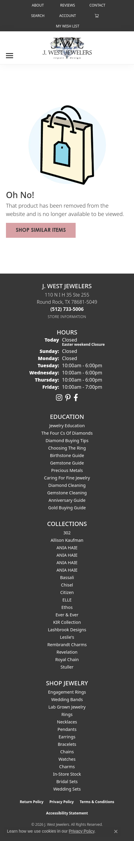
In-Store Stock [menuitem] (67, 774)
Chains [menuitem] (67, 751)
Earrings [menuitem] (67, 737)
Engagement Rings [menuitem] (67, 692)
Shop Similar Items (41, 230)
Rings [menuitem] (66, 714)
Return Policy (31, 801)
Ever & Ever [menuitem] (67, 615)
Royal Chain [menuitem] (67, 659)
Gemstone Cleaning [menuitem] (67, 493)
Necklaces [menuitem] (67, 722)
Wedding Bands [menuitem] (67, 699)
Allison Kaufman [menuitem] (67, 540)
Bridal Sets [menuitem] (67, 781)
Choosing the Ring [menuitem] (67, 448)
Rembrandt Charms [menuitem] (67, 644)
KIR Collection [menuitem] (67, 622)
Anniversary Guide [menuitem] (67, 500)
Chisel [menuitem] (67, 585)
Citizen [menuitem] (67, 592)
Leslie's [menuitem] (67, 637)
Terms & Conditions (97, 801)
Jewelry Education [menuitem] (67, 425)
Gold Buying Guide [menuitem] (67, 507)
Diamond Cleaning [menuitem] (66, 485)
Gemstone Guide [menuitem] (67, 463)
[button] (37, 15)
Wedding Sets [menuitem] (67, 789)
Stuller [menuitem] (66, 667)
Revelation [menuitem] (67, 652)
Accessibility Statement (67, 813)
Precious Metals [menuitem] (67, 470)
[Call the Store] (67, 309)
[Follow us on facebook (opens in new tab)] (76, 397)
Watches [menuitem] (66, 759)
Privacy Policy (61, 801)
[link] (37, 5)
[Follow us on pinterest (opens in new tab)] (68, 397)
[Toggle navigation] (9, 53)
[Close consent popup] (116, 831)
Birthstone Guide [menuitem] (67, 455)
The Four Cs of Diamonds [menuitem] (67, 433)
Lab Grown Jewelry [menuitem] (67, 707)
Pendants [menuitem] (67, 729)
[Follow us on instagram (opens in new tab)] (59, 397)
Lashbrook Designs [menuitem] (67, 629)
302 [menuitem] (67, 533)
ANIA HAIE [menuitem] (67, 547)
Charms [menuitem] (67, 766)
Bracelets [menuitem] (67, 744)
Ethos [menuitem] (67, 607)
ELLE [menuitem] (66, 600)
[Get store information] (67, 316)
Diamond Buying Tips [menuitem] (67, 440)
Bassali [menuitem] (67, 577)
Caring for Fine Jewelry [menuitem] (67, 478)
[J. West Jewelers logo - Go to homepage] (67, 47)
